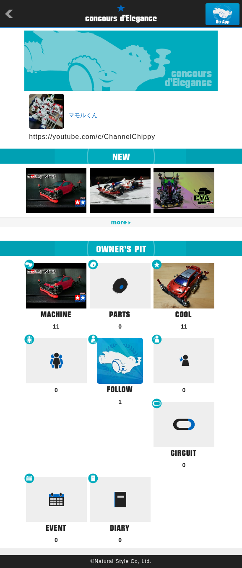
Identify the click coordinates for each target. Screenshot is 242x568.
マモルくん (83, 115)
